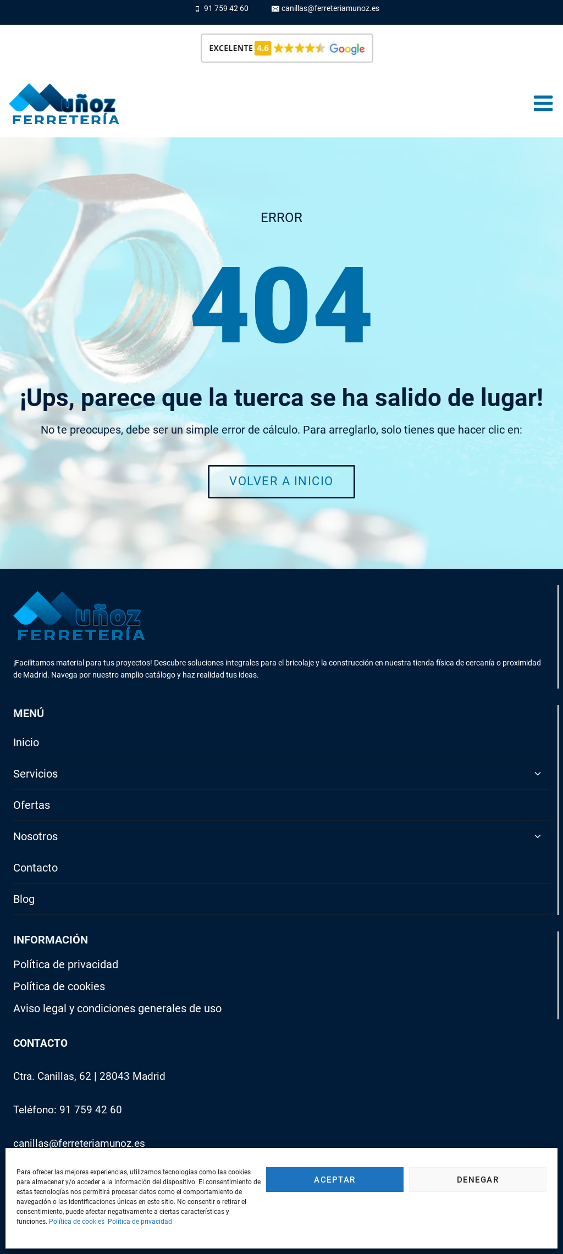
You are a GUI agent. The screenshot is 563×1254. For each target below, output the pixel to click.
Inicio (26, 742)
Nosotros (35, 836)
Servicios (35, 773)
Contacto (35, 867)
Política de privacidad (140, 1221)
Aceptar (335, 1180)
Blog (24, 899)
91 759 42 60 (90, 1109)
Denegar (478, 1180)
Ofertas (31, 805)
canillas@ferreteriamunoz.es (79, 1143)
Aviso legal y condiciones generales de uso (117, 1008)
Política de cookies (76, 1221)
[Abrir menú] (543, 104)
